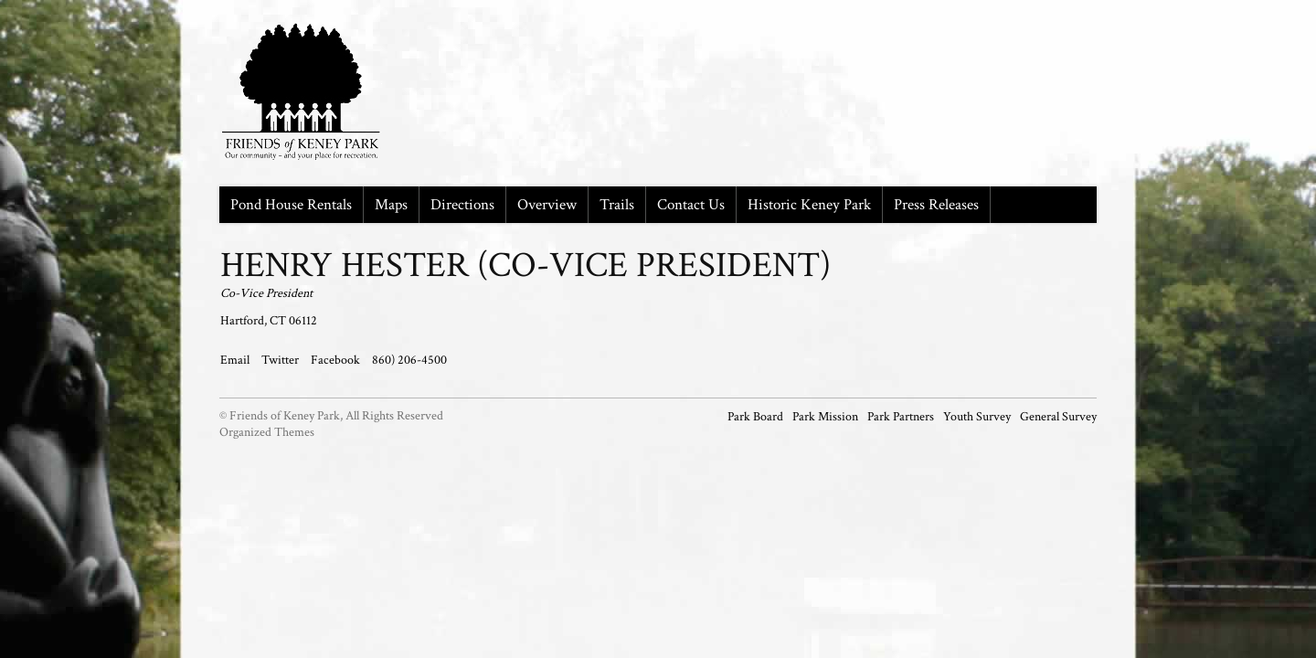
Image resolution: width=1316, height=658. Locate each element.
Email (236, 360)
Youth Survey (977, 417)
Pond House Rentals (291, 205)
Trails (617, 205)
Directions (462, 205)
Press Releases (936, 205)
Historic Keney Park (809, 205)
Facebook (337, 360)
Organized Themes (266, 432)
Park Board (755, 417)
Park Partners (900, 417)
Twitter (281, 360)
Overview (547, 205)
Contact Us (691, 205)
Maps (391, 205)
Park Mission (825, 417)
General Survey (1058, 417)
